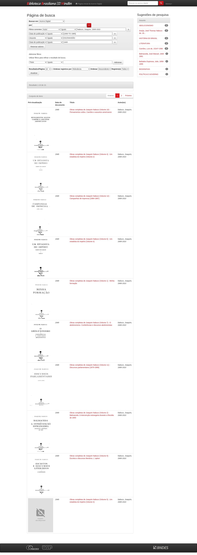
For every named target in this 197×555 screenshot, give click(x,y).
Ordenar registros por (62, 69)
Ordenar (94, 69)
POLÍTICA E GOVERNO (148, 74)
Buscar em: (33, 21)
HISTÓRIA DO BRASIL (148, 38)
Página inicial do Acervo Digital (89, 4)
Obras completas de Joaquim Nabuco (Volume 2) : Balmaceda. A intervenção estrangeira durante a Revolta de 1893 (92, 415)
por (30, 25)
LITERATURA (144, 43)
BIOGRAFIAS (144, 69)
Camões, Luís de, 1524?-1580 (151, 49)
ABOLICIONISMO (146, 26)
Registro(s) (116, 69)
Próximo (128, 96)
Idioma (168, 4)
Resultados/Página (37, 69)
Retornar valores (37, 47)
